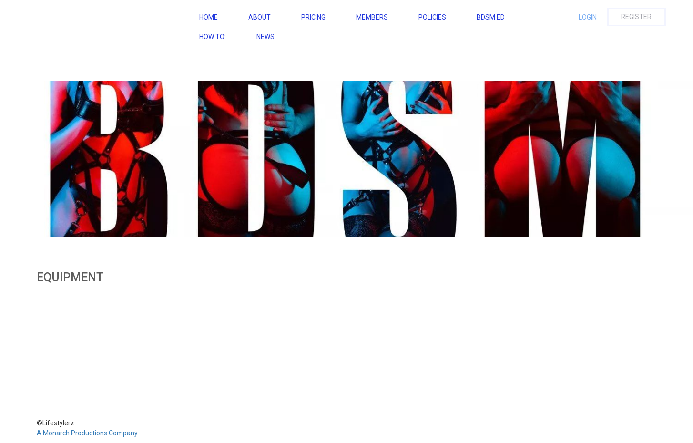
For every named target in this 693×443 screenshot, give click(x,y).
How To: (212, 37)
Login (588, 17)
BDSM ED (491, 17)
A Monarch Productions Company (87, 433)
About (259, 17)
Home (208, 17)
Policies (432, 17)
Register (636, 17)
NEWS (265, 37)
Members (372, 17)
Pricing (313, 17)
